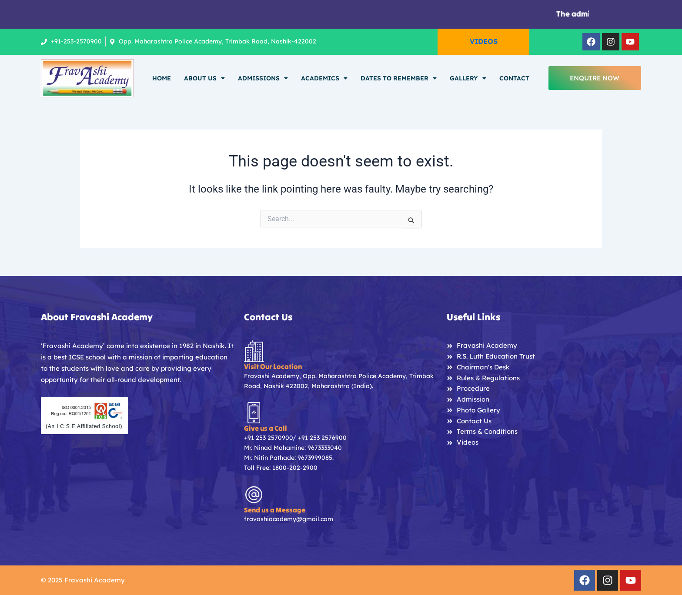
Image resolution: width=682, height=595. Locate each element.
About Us (204, 78)
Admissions (263, 78)
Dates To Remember (399, 78)
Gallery (468, 78)
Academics (324, 78)
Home (161, 78)
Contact (514, 78)
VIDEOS (484, 41)
